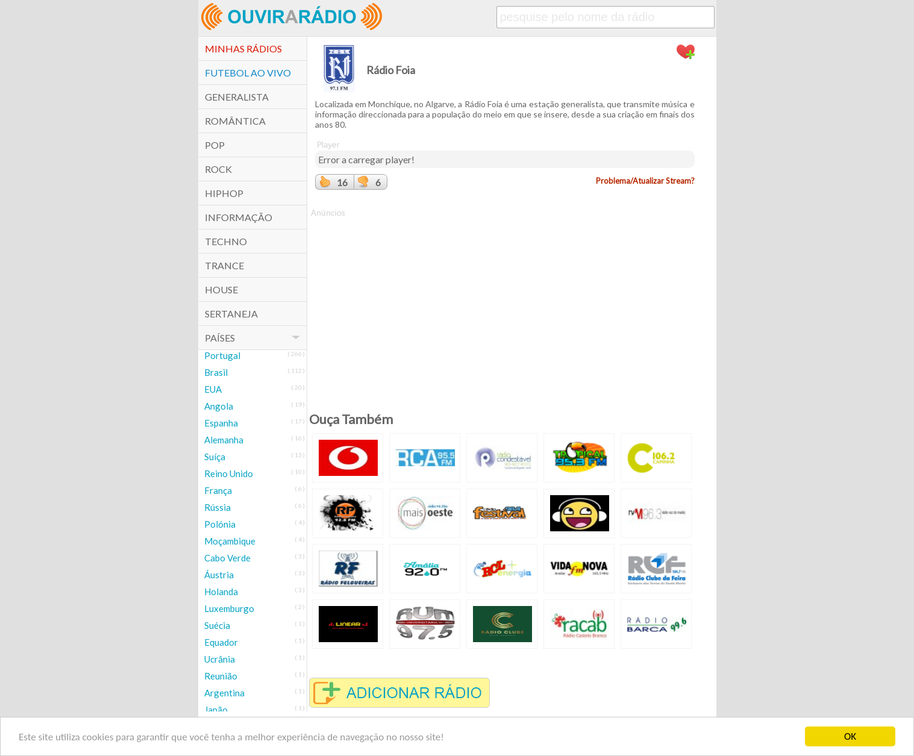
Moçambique (229, 541)
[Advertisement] (505, 303)
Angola (218, 406)
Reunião (220, 675)
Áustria (219, 574)
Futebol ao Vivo (248, 72)
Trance (224, 265)
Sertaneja (231, 313)
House (221, 289)
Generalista (237, 96)
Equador (221, 642)
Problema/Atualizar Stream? (645, 181)
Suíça (214, 456)
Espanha (221, 422)
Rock (218, 169)
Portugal (222, 355)
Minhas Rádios (243, 48)
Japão (216, 709)
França (218, 490)
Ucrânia (219, 659)
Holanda (221, 591)
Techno (226, 241)
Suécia (217, 625)
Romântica (235, 121)
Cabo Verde (227, 557)
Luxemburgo (229, 608)
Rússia (217, 507)
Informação (238, 217)
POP (215, 145)
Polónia (220, 524)
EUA (213, 389)
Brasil (216, 372)
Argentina (224, 692)
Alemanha (223, 439)
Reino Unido (228, 473)
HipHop (224, 193)
